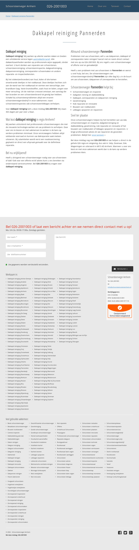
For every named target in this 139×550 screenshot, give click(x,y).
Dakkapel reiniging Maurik (68, 332)
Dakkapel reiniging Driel (42, 282)
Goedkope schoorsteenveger (41, 433)
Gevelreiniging (36, 426)
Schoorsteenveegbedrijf (115, 433)
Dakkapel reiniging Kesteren (68, 298)
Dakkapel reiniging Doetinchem (18, 335)
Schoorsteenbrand (88, 455)
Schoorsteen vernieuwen (90, 448)
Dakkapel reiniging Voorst (43, 362)
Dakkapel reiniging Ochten (68, 338)
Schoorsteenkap (87, 470)
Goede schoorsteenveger (39, 430)
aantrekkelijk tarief (41, 59)
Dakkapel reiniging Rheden (17, 387)
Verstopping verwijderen (115, 474)
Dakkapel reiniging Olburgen (69, 342)
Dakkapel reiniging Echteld (43, 288)
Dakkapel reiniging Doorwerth (18, 342)
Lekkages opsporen (37, 455)
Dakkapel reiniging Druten (43, 285)
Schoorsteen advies (63, 461)
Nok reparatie (61, 423)
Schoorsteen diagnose (64, 464)
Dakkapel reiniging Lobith (68, 323)
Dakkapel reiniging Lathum (68, 313)
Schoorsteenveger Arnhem (21, 6)
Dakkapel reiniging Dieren (16, 326)
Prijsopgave (61, 433)
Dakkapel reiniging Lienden (68, 320)
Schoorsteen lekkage (64, 477)
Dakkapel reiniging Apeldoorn (18, 288)
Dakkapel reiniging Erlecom (43, 307)
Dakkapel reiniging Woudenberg (45, 387)
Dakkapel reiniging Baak (16, 294)
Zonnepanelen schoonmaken (18, 522)
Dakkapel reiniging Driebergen (44, 279)
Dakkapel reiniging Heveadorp (44, 342)
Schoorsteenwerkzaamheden (117, 445)
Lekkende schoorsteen (38, 461)
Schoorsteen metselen (90, 423)
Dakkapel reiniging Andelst (17, 282)
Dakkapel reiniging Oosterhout (18, 356)
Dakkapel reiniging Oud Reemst (19, 365)
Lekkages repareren (37, 458)
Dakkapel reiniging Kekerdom (69, 294)
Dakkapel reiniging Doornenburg (19, 338)
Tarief (108, 464)
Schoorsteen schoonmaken (91, 439)
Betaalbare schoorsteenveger (18, 426)
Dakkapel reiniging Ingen (67, 291)
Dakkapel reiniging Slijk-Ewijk (18, 403)
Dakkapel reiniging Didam (16, 323)
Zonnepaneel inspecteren (16, 494)
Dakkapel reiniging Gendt (43, 313)
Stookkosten (111, 455)
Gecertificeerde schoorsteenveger (42, 423)
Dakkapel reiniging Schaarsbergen (19, 400)
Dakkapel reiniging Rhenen (17, 390)
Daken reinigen (13, 442)
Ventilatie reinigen (113, 470)
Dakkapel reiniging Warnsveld (44, 371)
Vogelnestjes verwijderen (16, 488)
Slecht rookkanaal (113, 452)
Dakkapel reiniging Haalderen (44, 323)
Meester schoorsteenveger (40, 467)
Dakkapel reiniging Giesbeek (44, 316)
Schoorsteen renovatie (90, 433)
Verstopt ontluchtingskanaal (116, 477)
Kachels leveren (36, 452)
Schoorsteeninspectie (89, 461)
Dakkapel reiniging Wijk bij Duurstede (47, 381)
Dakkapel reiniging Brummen (18, 310)
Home (8, 16)
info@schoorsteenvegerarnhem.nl (119, 287)
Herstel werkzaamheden (39, 436)
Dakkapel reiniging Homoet (68, 282)
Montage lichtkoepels (38, 470)
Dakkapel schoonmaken (16, 467)
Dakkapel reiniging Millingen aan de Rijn (73, 335)
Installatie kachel (36, 445)
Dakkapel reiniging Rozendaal (18, 396)
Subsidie (110, 461)
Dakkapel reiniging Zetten (43, 393)
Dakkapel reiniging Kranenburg (70, 307)
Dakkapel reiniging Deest (16, 320)
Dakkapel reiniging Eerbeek (43, 298)
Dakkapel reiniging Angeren (17, 285)
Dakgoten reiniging (14, 452)
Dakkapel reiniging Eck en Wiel (44, 291)
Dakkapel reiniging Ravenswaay (19, 374)
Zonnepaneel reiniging (15, 503)
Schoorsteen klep (63, 470)
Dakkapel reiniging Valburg (43, 352)
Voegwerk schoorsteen (15, 481)
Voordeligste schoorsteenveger (18, 491)
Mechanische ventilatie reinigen (42, 464)
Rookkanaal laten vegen (65, 452)
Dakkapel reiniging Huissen (68, 285)
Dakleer (10, 470)
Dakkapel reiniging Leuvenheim (70, 316)
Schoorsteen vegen (88, 445)
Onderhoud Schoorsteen (65, 430)
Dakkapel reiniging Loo (67, 329)
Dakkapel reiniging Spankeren (18, 406)
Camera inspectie (13, 433)
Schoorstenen (111, 448)
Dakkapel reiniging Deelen (17, 316)
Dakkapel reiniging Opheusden (18, 359)
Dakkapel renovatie (14, 464)
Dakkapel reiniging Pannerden (23, 16)
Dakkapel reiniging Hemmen (44, 332)
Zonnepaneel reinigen (15, 500)
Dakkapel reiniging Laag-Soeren (70, 310)
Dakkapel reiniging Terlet (42, 346)
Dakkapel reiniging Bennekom (18, 301)
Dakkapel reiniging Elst (42, 304)
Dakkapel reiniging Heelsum (44, 329)
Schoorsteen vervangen (90, 452)
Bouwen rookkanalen (15, 430)
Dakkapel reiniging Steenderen (18, 409)
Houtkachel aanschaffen (39, 439)
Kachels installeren (37, 448)
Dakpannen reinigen (15, 474)
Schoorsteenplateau (113, 423)
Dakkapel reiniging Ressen (17, 381)
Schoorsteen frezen (63, 467)
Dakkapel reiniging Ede (42, 294)
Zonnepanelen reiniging (16, 519)
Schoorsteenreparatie (114, 426)
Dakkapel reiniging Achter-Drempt (19, 279)
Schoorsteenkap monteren (91, 474)
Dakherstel (11, 455)
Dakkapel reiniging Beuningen (18, 304)
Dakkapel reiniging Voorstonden (45, 365)
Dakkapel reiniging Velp (42, 359)
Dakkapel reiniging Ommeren (18, 346)
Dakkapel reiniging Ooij (16, 349)
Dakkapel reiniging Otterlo (17, 362)
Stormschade (111, 458)
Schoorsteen (61, 458)
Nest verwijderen (37, 474)
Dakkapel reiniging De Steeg (17, 313)
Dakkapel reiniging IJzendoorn (69, 288)
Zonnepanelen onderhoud (17, 513)
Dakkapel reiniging (14, 461)
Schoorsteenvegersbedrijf (115, 442)
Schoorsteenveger (113, 436)
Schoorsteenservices (114, 430)
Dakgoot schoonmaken (16, 448)
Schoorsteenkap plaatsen (91, 477)
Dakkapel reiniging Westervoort (45, 377)
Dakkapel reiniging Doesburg (18, 332)
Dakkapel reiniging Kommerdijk (70, 304)
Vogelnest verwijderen (15, 484)
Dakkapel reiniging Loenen (68, 326)
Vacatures (110, 467)
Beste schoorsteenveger (16, 423)
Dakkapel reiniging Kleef (67, 301)
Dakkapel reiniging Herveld (43, 335)
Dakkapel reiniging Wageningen (45, 368)
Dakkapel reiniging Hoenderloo (70, 279)
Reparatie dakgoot (63, 439)
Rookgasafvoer (62, 442)
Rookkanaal (61, 445)
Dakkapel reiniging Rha (16, 384)
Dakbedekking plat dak (16, 436)
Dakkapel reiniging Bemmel (17, 298)
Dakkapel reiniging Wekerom (44, 374)
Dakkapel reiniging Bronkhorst (18, 307)
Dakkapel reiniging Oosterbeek (18, 352)
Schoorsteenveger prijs (114, 439)
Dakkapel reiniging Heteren (43, 338)
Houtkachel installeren (38, 442)
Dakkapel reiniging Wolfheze (44, 384)
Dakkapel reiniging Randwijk (17, 371)
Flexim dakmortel (14, 477)
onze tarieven (98, 135)
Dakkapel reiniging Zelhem (43, 390)
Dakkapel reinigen (14, 458)
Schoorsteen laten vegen (65, 474)
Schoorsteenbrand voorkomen (92, 458)
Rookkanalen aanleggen (65, 455)
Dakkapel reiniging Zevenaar (44, 396)
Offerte (59, 426)
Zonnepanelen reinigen (16, 516)
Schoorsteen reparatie (89, 436)
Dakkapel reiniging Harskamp (44, 326)
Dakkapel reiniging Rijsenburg (18, 393)
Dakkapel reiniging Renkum (17, 377)
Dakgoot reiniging (14, 445)
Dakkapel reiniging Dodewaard (18, 329)
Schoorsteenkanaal (88, 464)
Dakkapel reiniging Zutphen (43, 400)
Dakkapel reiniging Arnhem (17, 291)
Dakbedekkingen (13, 439)
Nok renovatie (36, 477)
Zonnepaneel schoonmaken (17, 506)
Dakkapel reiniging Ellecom (43, 301)
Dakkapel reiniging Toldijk (43, 349)
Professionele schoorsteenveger (68, 436)
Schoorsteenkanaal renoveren (92, 467)
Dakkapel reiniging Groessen (44, 320)
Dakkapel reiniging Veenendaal (45, 356)
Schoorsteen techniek (89, 442)
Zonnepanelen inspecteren (17, 510)
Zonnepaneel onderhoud (16, 497)
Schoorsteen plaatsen (89, 430)
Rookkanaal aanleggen (65, 448)
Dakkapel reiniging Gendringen (45, 310)
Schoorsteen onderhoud (90, 426)
